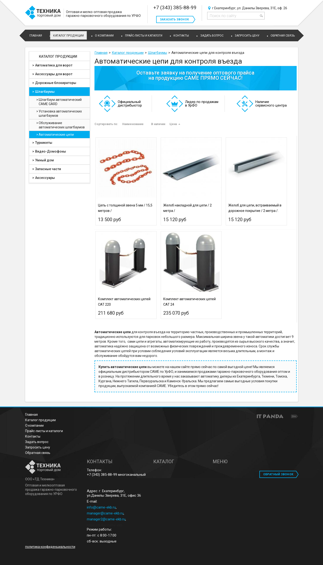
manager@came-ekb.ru (105, 513)
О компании (34, 425)
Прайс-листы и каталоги (44, 431)
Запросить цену (37, 447)
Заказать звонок (174, 19)
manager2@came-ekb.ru (106, 519)
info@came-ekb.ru (101, 507)
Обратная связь (37, 453)
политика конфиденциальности (50, 547)
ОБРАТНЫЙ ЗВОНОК (278, 474)
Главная (31, 414)
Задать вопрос (36, 442)
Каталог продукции (68, 35)
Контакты (32, 436)
